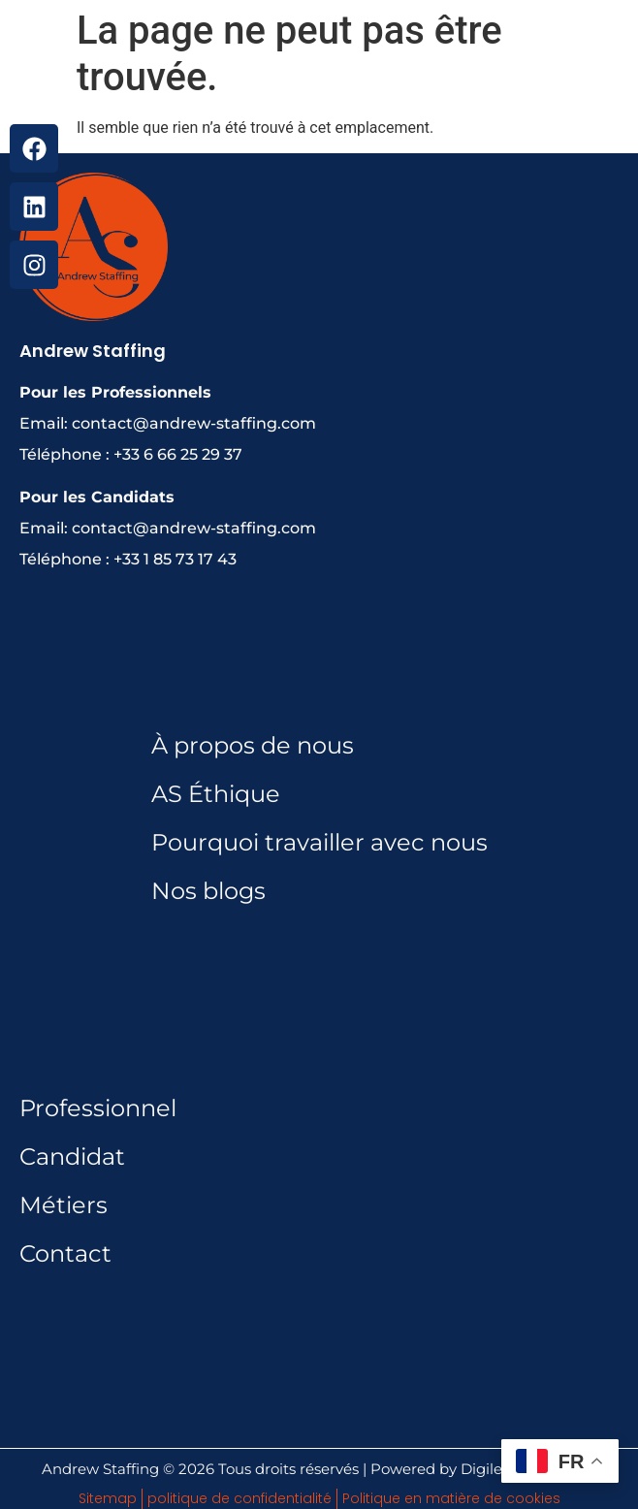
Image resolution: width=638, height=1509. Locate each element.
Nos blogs (208, 891)
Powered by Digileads (448, 1469)
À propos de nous (252, 745)
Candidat (72, 1156)
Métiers (63, 1205)
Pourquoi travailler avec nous (319, 842)
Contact (65, 1253)
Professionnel (97, 1108)
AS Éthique (215, 794)
